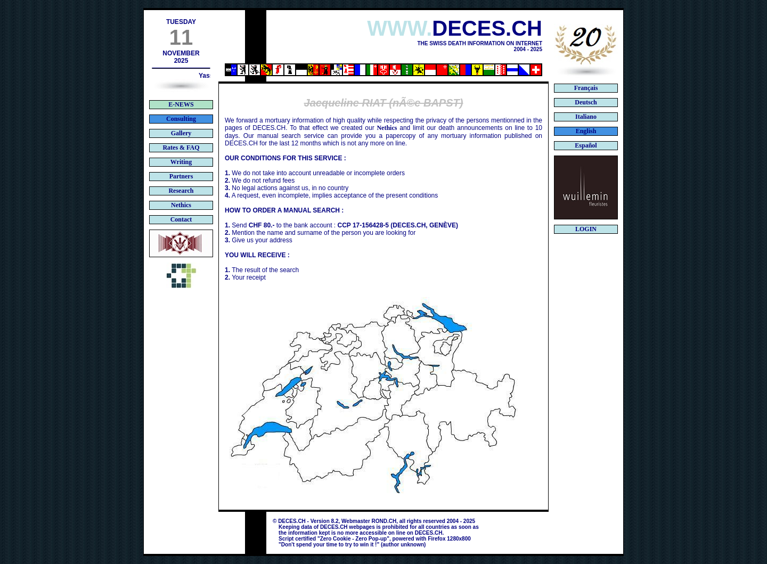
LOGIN (586, 229)
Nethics (387, 128)
